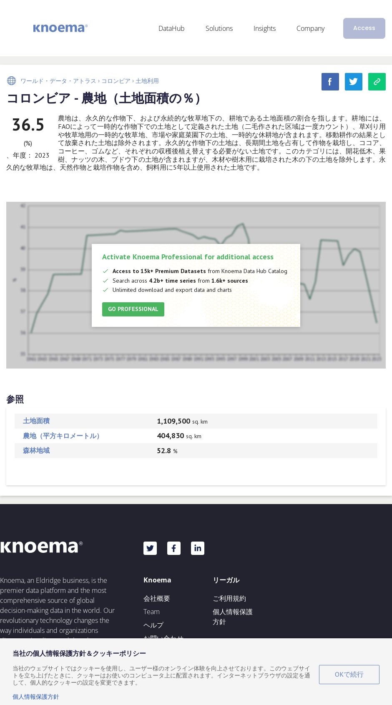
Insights (265, 28)
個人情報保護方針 (233, 616)
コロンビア (116, 81)
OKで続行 (349, 674)
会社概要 (156, 598)
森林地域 (36, 450)
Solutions (219, 28)
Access (364, 28)
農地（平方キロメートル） (63, 436)
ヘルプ (153, 625)
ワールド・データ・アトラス (58, 81)
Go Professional (133, 309)
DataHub (171, 28)
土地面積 (36, 420)
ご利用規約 (229, 598)
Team (151, 611)
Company (310, 28)
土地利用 (147, 81)
